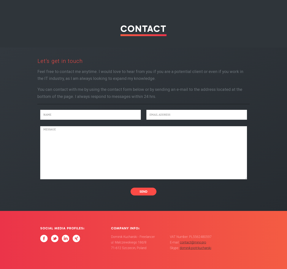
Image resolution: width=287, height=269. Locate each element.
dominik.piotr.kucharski (195, 248)
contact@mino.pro (193, 242)
